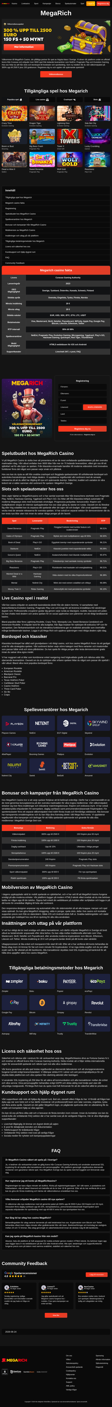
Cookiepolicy (71, 1371)
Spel (82, 4)
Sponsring (100, 1356)
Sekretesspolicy (72, 1363)
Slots (97, 99)
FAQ (7, 257)
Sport (36, 4)
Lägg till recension (97, 1275)
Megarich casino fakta (14, 203)
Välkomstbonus (56, 74)
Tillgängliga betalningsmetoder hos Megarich (24, 241)
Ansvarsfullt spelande (74, 1367)
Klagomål (99, 1367)
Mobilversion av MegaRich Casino (20, 230)
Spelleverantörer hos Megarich (18, 219)
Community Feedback (14, 263)
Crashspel (70, 99)
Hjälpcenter (70, 1374)
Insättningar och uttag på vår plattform (21, 236)
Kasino (14, 4)
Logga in (90, 4)
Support (69, 1382)
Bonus (58, 4)
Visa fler (56, 1315)
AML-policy (70, 1386)
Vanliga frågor (71, 1390)
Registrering (10, 208)
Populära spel (14, 99)
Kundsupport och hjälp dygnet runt (20, 252)
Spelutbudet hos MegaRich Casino (20, 214)
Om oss (69, 1356)
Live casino (42, 99)
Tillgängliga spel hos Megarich (18, 197)
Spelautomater (70, 4)
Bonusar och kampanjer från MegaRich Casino (25, 225)
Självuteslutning (102, 1363)
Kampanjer (47, 4)
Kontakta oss (71, 1378)
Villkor (68, 1359)
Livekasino (25, 4)
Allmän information (103, 1359)
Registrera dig (103, 4)
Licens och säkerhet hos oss (17, 246)
